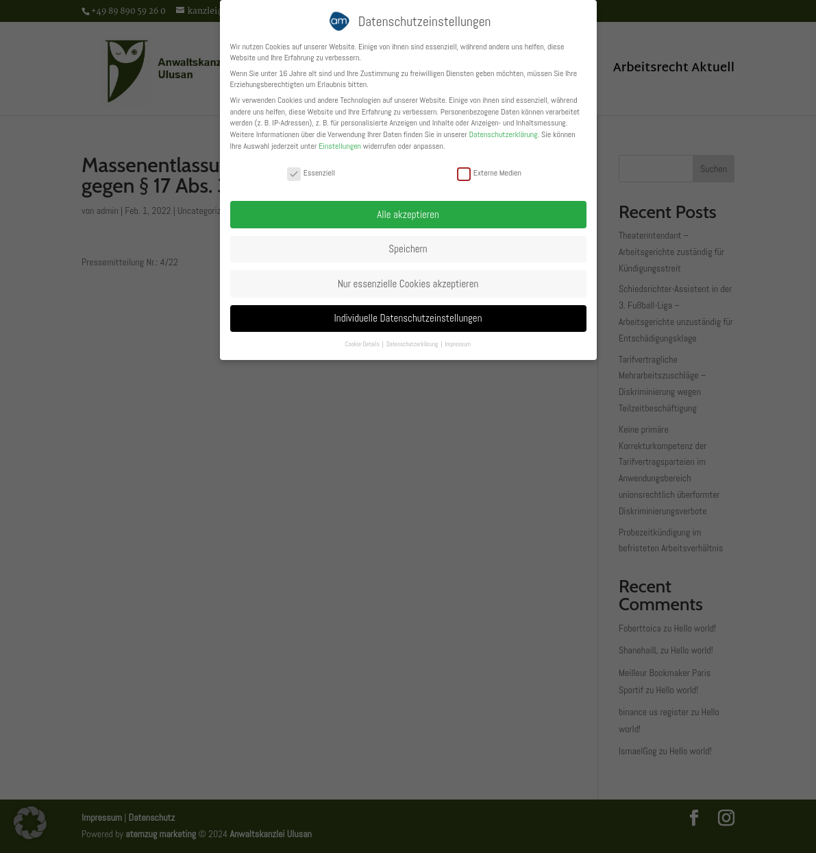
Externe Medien (489, 172)
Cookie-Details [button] (363, 344)
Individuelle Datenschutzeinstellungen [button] (408, 317)
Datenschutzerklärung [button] (412, 344)
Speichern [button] (407, 248)
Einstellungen (340, 146)
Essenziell (311, 172)
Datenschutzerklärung (503, 134)
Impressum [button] (458, 344)
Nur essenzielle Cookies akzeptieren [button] (408, 283)
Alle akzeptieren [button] (408, 214)
